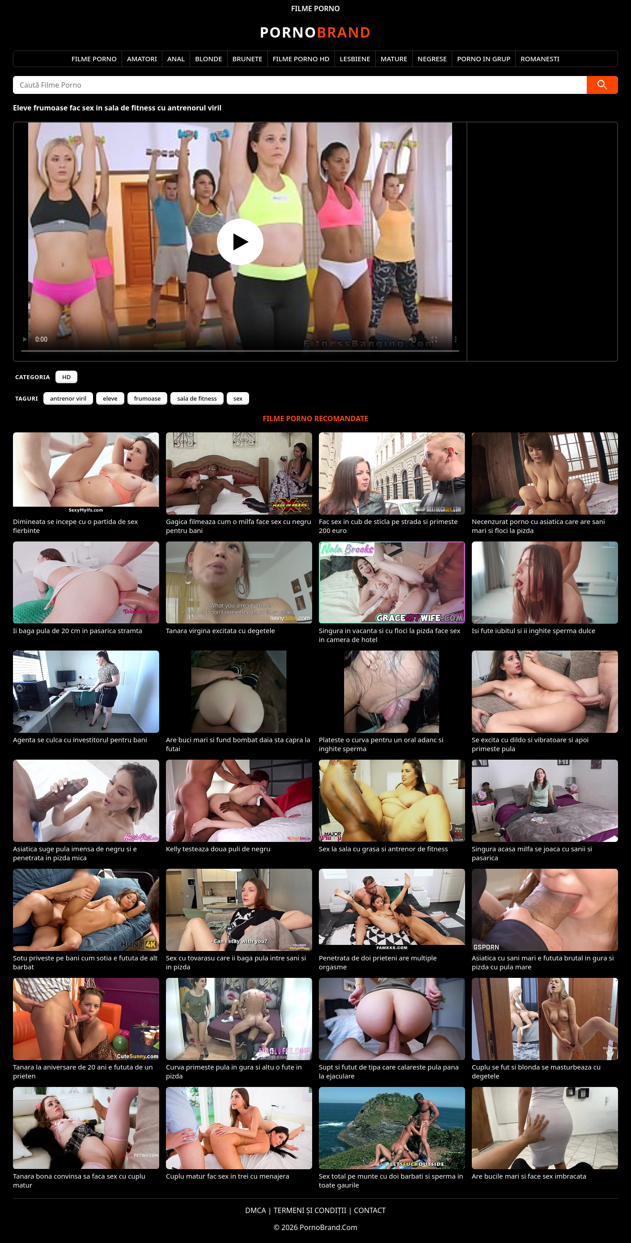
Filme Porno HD (301, 58)
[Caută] (602, 85)
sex (238, 398)
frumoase (147, 398)
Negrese (432, 58)
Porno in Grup (483, 58)
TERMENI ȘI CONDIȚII (310, 1210)
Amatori (142, 58)
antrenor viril (68, 398)
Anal (176, 58)
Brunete (248, 58)
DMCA (255, 1210)
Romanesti (540, 58)
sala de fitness (196, 398)
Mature (394, 58)
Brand (315, 32)
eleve (110, 398)
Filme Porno (94, 58)
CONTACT (370, 1210)
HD (66, 377)
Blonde (208, 58)
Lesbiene (355, 58)
